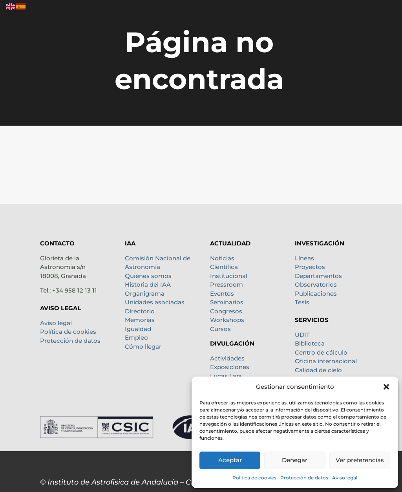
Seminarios (226, 302)
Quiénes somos (148, 276)
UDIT (302, 334)
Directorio (140, 311)
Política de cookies (254, 478)
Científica (224, 267)
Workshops (227, 320)
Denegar (294, 460)
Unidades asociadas (155, 302)
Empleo (136, 337)
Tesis (302, 302)
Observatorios (316, 284)
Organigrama (144, 293)
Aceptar (230, 460)
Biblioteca (310, 343)
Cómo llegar (143, 346)
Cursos (220, 329)
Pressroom (226, 284)
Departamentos (318, 276)
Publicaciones (316, 293)
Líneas (304, 258)
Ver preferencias (360, 460)
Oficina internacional (326, 361)
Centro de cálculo (321, 352)
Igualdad (138, 329)
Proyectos (310, 267)
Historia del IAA (148, 284)
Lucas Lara (226, 376)
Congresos (226, 311)
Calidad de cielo (318, 370)
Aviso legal (344, 478)
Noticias (222, 258)
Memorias (140, 320)
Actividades (227, 358)
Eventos (222, 293)
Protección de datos (304, 478)
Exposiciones (229, 367)
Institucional (228, 276)
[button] (386, 387)
